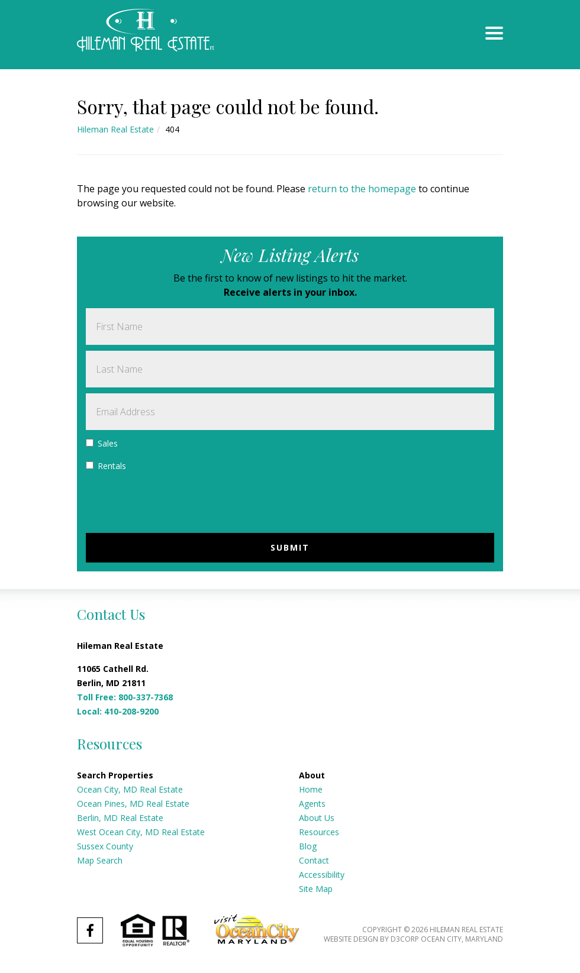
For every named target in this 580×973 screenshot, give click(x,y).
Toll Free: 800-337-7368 (125, 697)
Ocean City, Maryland (462, 939)
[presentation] (176, 504)
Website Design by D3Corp (371, 939)
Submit (290, 547)
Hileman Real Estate (115, 129)
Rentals (106, 465)
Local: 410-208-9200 (118, 711)
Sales (102, 443)
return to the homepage (362, 188)
